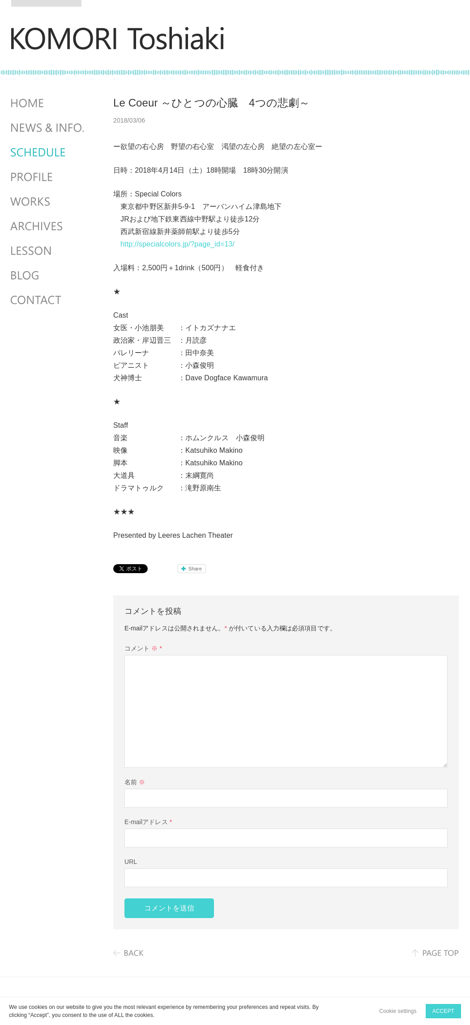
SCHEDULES (48, 152)
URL (130, 862)
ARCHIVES (48, 226)
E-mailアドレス (148, 822)
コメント (143, 648)
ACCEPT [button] (443, 1011)
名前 (134, 782)
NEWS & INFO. (48, 127)
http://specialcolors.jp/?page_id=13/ (177, 244)
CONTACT (48, 300)
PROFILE (48, 177)
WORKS (48, 201)
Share (195, 568)
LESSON (48, 251)
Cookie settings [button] (398, 1011)
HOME (48, 103)
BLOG (48, 275)
